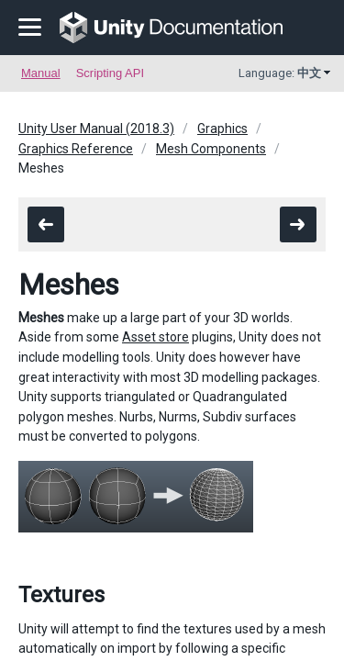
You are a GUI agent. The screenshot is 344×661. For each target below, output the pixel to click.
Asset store (155, 337)
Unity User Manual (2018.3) (96, 128)
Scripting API (110, 73)
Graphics (222, 128)
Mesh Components (211, 148)
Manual (41, 73)
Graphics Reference (75, 148)
